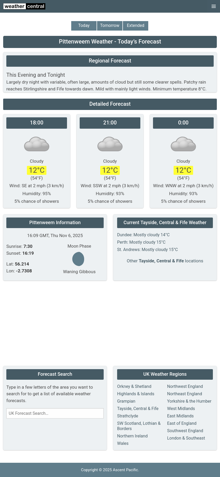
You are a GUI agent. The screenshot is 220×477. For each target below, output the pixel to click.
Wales (122, 443)
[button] (213, 6)
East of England (182, 423)
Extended (135, 25)
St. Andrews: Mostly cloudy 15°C (147, 249)
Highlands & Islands (135, 393)
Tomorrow (109, 25)
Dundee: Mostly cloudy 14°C (143, 234)
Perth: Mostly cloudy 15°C (141, 242)
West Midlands (181, 408)
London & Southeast (186, 438)
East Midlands (180, 415)
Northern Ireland (132, 436)
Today (83, 25)
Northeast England (184, 393)
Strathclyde (127, 415)
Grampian (126, 401)
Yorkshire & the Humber (189, 401)
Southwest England (185, 430)
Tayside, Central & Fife (138, 408)
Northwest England (185, 386)
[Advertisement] (110, 324)
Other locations (165, 260)
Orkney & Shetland (134, 386)
